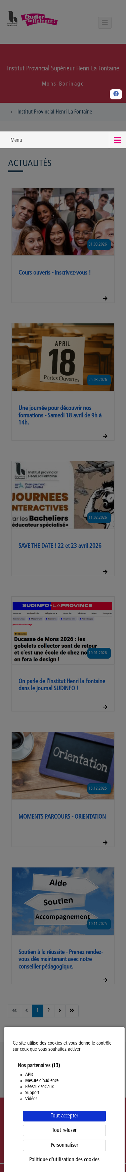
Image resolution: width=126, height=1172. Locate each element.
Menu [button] (16, 140)
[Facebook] (116, 94)
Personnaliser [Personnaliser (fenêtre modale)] (64, 1145)
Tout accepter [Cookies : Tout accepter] (64, 1116)
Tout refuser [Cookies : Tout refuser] (64, 1130)
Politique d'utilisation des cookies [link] (64, 1160)
